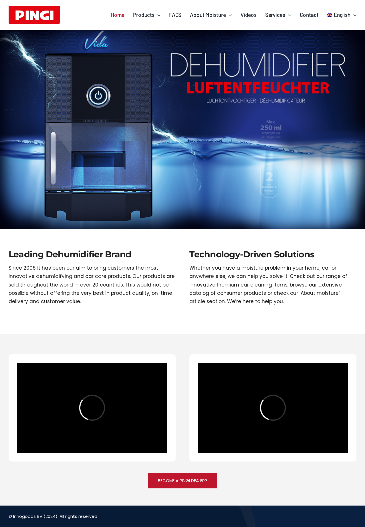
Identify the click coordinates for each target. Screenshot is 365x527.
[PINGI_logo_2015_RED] (34, 8)
